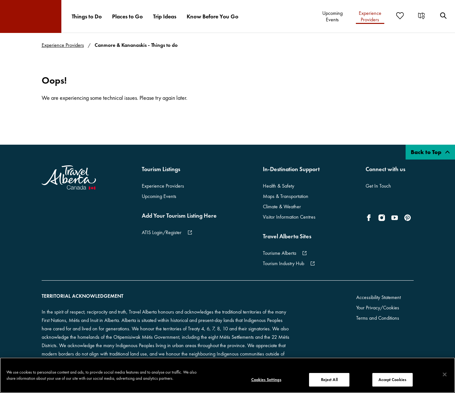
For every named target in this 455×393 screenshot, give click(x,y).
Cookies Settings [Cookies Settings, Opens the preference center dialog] (266, 379)
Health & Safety (278, 185)
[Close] (445, 374)
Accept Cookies (392, 379)
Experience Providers (63, 45)
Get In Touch (378, 185)
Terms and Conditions (377, 318)
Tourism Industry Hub (283, 263)
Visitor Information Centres (289, 216)
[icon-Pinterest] (407, 217)
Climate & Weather (282, 206)
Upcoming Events (159, 196)
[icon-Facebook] (370, 217)
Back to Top (430, 152)
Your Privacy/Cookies (377, 307)
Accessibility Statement (378, 297)
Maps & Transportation (285, 196)
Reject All (329, 379)
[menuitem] (86, 16)
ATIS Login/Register (161, 232)
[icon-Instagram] (382, 217)
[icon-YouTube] (394, 217)
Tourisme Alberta (279, 253)
